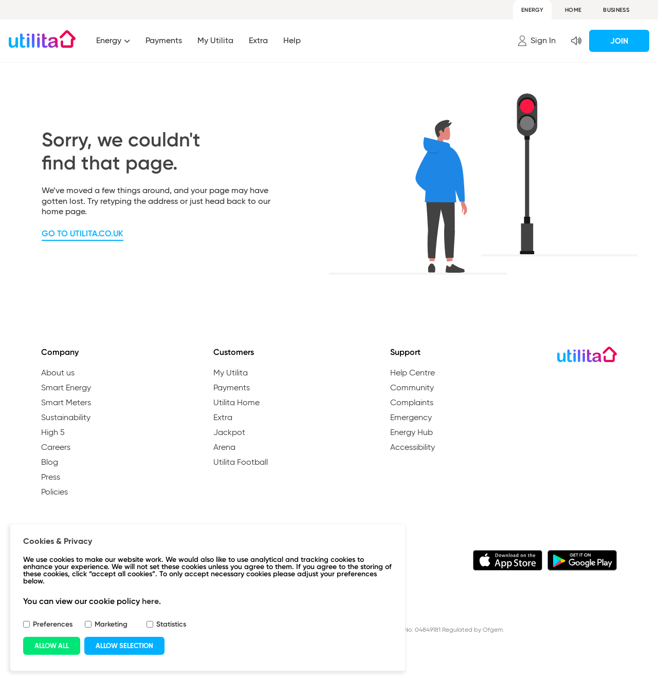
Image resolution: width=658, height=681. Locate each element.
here (150, 601)
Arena (224, 448)
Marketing (111, 624)
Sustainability (65, 418)
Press (50, 478)
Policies (54, 492)
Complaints (411, 403)
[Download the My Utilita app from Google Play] (582, 562)
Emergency (411, 418)
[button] (536, 41)
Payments (231, 388)
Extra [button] (258, 40)
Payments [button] (163, 40)
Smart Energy (66, 388)
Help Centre (412, 373)
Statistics (171, 624)
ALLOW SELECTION (124, 645)
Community (412, 388)
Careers (55, 448)
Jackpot (229, 433)
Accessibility (412, 448)
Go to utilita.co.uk (82, 233)
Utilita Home (236, 403)
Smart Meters (66, 403)
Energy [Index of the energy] (109, 40)
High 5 (53, 433)
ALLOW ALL (51, 645)
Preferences (52, 624)
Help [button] (292, 40)
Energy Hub (411, 433)
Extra (222, 418)
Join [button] (619, 41)
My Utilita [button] (215, 40)
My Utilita (230, 373)
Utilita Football (240, 463)
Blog (49, 463)
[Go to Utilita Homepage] (42, 39)
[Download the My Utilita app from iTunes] (507, 562)
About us (58, 373)
